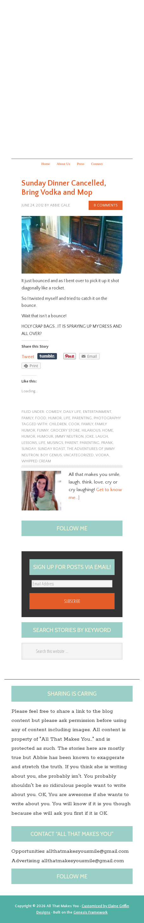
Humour (45, 436)
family (27, 418)
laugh (102, 436)
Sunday (29, 449)
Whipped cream (36, 461)
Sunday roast (51, 449)
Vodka (102, 455)
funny (42, 430)
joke (89, 436)
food (40, 418)
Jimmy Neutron (69, 436)
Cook (73, 424)
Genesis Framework (90, 912)
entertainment (97, 412)
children (57, 424)
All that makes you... (71, 78)
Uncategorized (79, 455)
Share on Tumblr (47, 356)
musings (55, 443)
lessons (29, 443)
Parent (71, 443)
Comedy (53, 412)
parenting (82, 418)
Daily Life (72, 412)
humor (55, 418)
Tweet (28, 356)
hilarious (91, 430)
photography (107, 418)
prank (107, 443)
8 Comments (105, 205)
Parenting (89, 443)
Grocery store (65, 430)
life (67, 418)
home (107, 430)
